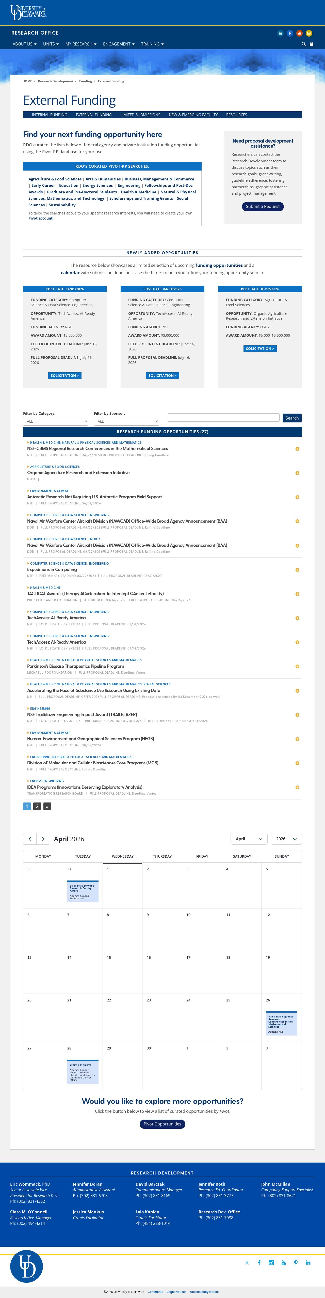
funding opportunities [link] (219, 265)
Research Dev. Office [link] (219, 1212)
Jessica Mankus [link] (88, 1212)
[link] (311, 44)
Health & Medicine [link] (138, 191)
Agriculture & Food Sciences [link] (55, 178)
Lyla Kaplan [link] (147, 1212)
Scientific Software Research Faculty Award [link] (82, 888)
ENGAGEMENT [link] (117, 44)
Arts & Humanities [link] (103, 178)
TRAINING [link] (150, 44)
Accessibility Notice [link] (204, 1292)
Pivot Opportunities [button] (162, 1124)
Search (292, 418)
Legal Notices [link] (176, 1292)
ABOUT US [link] (22, 44)
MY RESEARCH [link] (79, 44)
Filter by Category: (39, 413)
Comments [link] (155, 1292)
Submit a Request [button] (263, 206)
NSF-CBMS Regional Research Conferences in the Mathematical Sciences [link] (280, 1021)
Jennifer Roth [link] (212, 1184)
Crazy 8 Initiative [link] (80, 1065)
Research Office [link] (35, 33)
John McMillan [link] (275, 1184)
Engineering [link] (129, 185)
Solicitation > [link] (65, 375)
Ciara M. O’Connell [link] (28, 1212)
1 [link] (27, 806)
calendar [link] (70, 272)
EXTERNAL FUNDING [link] (94, 114)
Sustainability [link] (62, 204)
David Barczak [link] (150, 1184)
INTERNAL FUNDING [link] (49, 114)
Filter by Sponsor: (109, 413)
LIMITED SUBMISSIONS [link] (140, 114)
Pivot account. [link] (41, 218)
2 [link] (37, 806)
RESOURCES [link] (236, 114)
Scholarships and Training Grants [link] (141, 198)
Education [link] (68, 185)
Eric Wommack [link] (25, 1184)
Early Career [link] (43, 185)
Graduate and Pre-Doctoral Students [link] (82, 191)
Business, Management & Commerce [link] (159, 178)
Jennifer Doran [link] (88, 1184)
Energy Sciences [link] (98, 185)
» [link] (47, 806)
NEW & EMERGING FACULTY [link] (193, 114)
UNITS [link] (49, 44)
